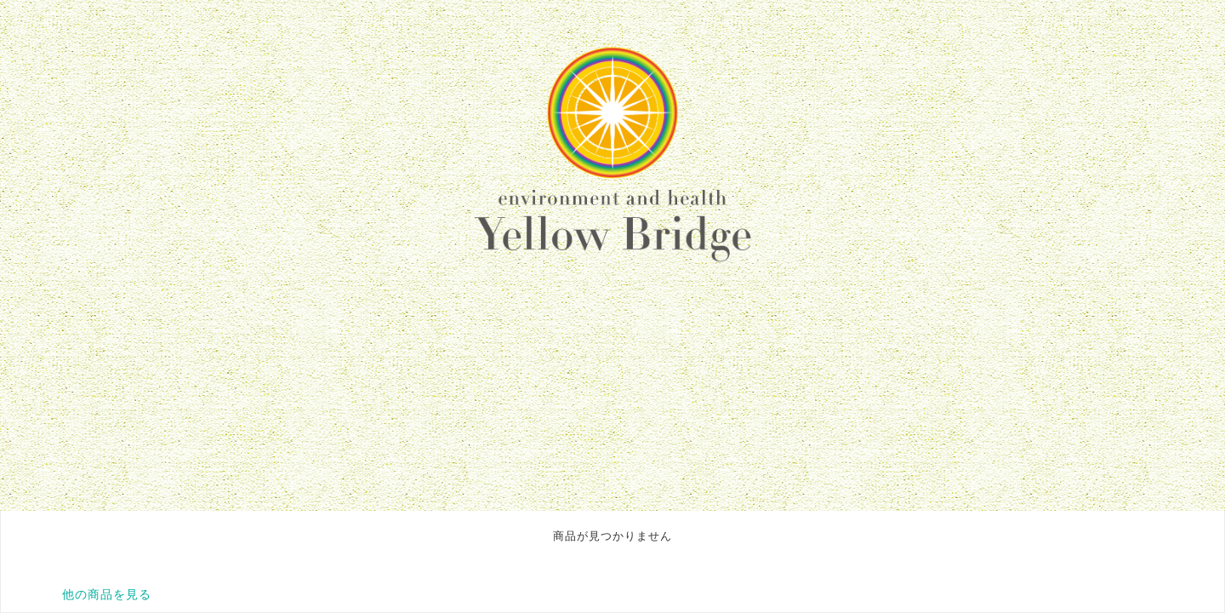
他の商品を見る (106, 594)
